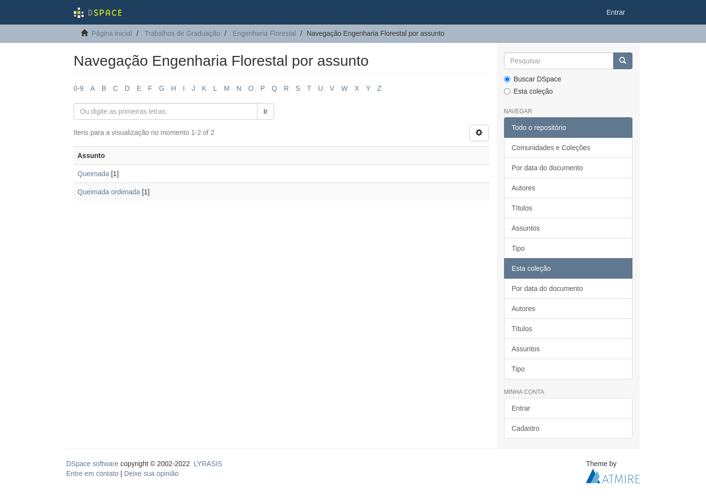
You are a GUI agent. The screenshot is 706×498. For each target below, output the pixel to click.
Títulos (522, 208)
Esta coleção (528, 91)
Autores (523, 188)
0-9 (78, 88)
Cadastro (526, 428)
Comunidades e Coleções (551, 148)
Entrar (521, 408)
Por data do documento (547, 168)
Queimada (93, 174)
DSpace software (92, 464)
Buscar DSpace (532, 79)
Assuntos (526, 228)
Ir (265, 111)
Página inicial (112, 33)
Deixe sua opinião (151, 473)
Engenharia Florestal (264, 33)
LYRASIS (208, 464)
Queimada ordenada (108, 192)
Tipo (518, 248)
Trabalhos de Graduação (182, 33)
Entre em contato (92, 473)
